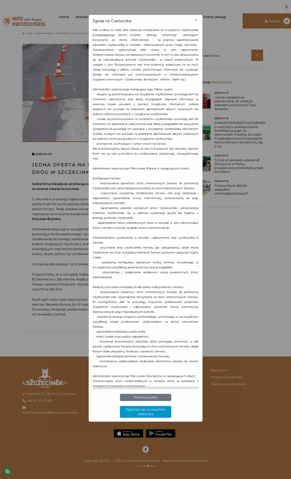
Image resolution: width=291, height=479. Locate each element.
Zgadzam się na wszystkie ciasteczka (145, 412)
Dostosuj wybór (145, 397)
